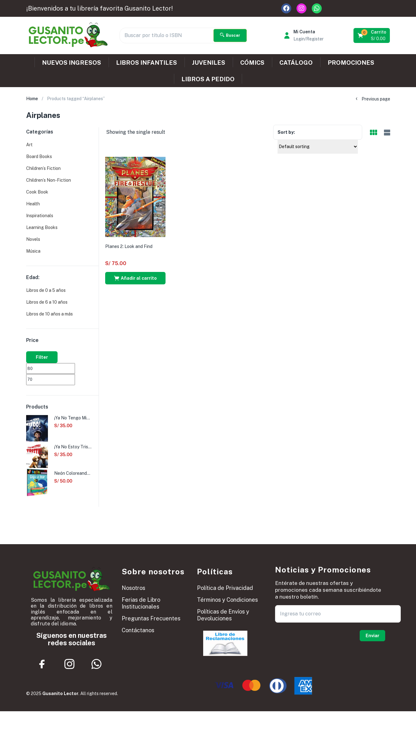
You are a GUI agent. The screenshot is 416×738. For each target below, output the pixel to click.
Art (29, 144)
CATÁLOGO (296, 62)
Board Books (39, 156)
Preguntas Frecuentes (151, 618)
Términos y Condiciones (227, 599)
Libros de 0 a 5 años (46, 290)
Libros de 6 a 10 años (47, 302)
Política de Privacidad (225, 588)
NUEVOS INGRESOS (71, 62)
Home (32, 98)
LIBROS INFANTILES (146, 62)
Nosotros (133, 588)
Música (33, 251)
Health (33, 203)
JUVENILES (208, 62)
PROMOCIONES (351, 62)
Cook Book (37, 191)
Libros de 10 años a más (49, 313)
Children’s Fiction (43, 168)
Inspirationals (39, 215)
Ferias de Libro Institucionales (141, 603)
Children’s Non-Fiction (48, 180)
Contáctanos (138, 630)
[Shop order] (318, 146)
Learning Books (42, 227)
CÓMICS (252, 62)
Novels (33, 239)
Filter (42, 357)
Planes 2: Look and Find (128, 246)
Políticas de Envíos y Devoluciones (223, 615)
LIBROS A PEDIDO (208, 79)
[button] (372, 35)
